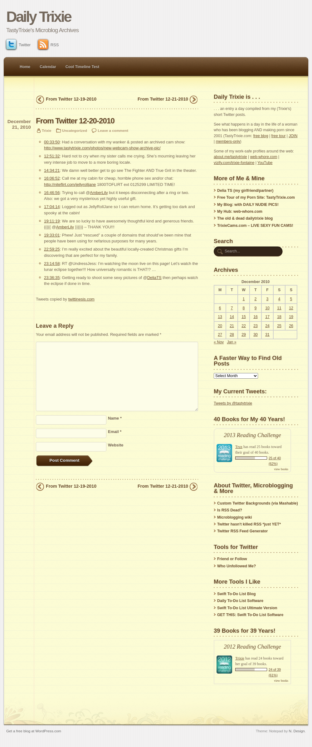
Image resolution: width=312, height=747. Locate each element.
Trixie (46, 130)
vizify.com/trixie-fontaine (234, 163)
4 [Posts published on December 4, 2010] (279, 299)
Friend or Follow (232, 559)
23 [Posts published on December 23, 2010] (255, 326)
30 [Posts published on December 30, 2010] (255, 334)
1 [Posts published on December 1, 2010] (244, 299)
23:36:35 (52, 277)
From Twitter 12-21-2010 (163, 99)
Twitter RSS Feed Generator (242, 531)
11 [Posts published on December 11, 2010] (279, 308)
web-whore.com (263, 157)
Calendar (48, 67)
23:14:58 (52, 263)
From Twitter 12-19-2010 (71, 99)
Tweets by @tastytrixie (233, 403)
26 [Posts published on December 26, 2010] (291, 326)
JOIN (293, 136)
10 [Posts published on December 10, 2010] (267, 308)
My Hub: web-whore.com (239, 211)
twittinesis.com (81, 299)
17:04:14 (52, 206)
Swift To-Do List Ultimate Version (247, 608)
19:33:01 (52, 235)
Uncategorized (74, 130)
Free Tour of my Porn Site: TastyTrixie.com (256, 197)
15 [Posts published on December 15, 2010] (243, 317)
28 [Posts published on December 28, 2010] (232, 334)
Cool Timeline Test (82, 67)
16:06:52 (52, 178)
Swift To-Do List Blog (236, 594)
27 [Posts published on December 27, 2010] (220, 334)
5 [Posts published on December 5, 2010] (291, 299)
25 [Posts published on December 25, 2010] (279, 326)
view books (281, 469)
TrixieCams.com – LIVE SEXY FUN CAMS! (255, 225)
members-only (228, 141)
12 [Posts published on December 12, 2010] (291, 308)
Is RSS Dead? (229, 510)
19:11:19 (52, 221)
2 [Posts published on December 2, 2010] (256, 299)
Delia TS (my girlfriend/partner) (245, 190)
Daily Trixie (38, 16)
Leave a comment (113, 130)
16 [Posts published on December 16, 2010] (255, 317)
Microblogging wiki (234, 517)
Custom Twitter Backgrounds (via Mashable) (257, 503)
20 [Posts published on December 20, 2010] (220, 326)
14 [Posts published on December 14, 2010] (232, 317)
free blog (260, 136)
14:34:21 (52, 170)
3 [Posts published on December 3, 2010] (267, 299)
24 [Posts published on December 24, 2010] (267, 326)
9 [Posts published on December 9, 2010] (256, 308)
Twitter (18, 44)
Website (115, 445)
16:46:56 (52, 192)
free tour (278, 136)
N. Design (297, 731)
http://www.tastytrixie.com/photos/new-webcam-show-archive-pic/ (102, 148)
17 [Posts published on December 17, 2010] (267, 317)
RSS (48, 44)
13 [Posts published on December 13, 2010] (220, 317)
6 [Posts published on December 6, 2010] (220, 308)
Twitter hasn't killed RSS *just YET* (249, 524)
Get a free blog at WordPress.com (33, 731)
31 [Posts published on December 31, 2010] (267, 334)
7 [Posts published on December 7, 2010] (232, 308)
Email (114, 431)
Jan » (231, 342)
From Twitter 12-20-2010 (75, 121)
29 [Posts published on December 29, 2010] (243, 334)
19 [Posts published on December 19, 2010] (291, 317)
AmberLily (99, 192)
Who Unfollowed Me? (236, 566)
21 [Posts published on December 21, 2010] (232, 326)
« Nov (219, 342)
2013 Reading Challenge (252, 435)
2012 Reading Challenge (252, 647)
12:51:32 (52, 156)
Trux (238, 447)
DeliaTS (154, 277)
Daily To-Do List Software (240, 601)
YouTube (264, 163)
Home (25, 67)
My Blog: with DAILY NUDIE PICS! (248, 204)
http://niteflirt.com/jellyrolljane (70, 184)
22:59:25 (52, 249)
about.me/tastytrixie (230, 157)
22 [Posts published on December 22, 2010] (243, 326)
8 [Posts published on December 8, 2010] (244, 308)
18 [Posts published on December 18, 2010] (279, 317)
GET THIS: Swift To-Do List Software (250, 615)
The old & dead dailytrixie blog (245, 218)
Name (115, 418)
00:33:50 (52, 142)
